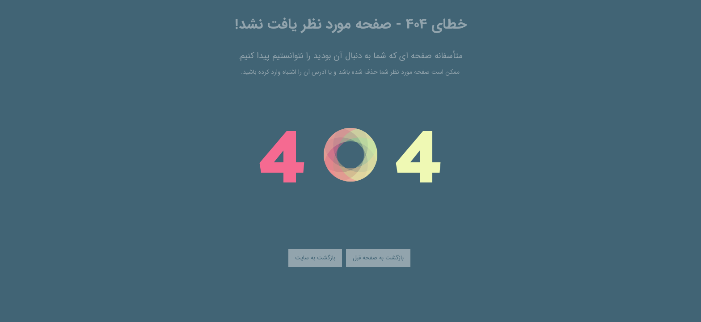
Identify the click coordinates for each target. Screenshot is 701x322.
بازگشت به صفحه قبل (378, 258)
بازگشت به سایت (315, 258)
